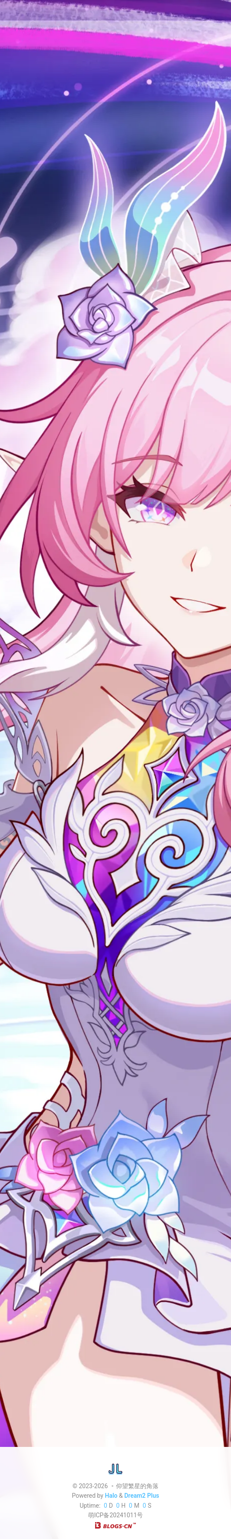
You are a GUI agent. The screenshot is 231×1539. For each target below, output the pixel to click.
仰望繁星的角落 (137, 1486)
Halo (111, 1496)
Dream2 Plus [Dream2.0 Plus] (141, 1496)
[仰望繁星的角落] (115, 1469)
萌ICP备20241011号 (115, 1515)
